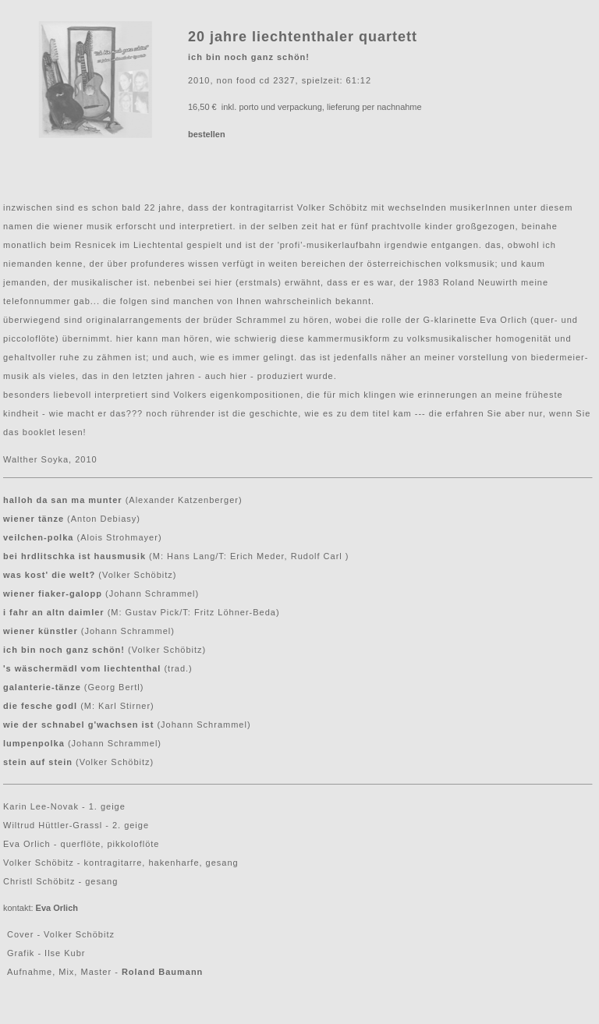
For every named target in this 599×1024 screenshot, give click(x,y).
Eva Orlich (57, 907)
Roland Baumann (162, 971)
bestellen (206, 134)
